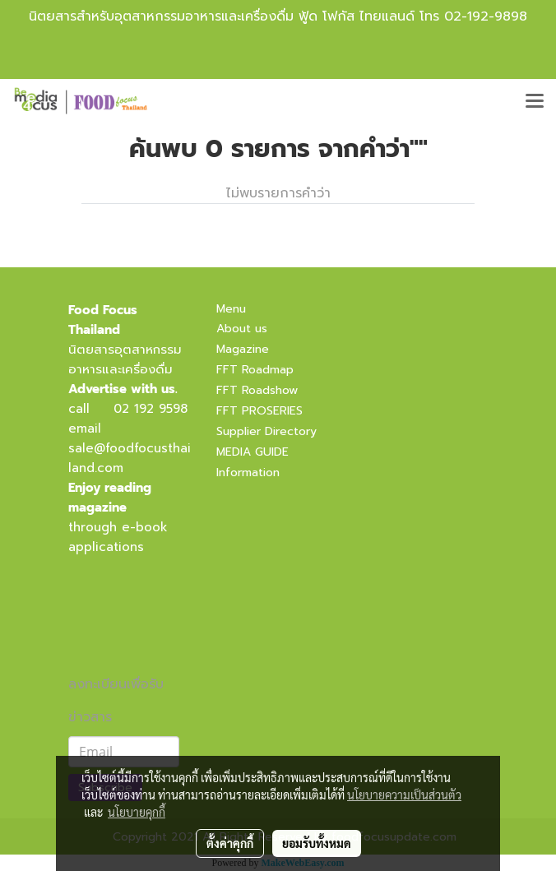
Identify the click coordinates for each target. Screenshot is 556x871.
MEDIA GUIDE (252, 452)
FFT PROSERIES (259, 410)
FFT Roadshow (257, 390)
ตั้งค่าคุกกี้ (229, 843)
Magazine (242, 349)
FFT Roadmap (255, 369)
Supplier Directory (266, 431)
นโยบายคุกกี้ (136, 811)
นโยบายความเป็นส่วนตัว (404, 794)
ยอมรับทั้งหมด (316, 843)
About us (241, 328)
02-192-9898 (485, 16)
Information (248, 472)
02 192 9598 (151, 409)
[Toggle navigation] (535, 102)
